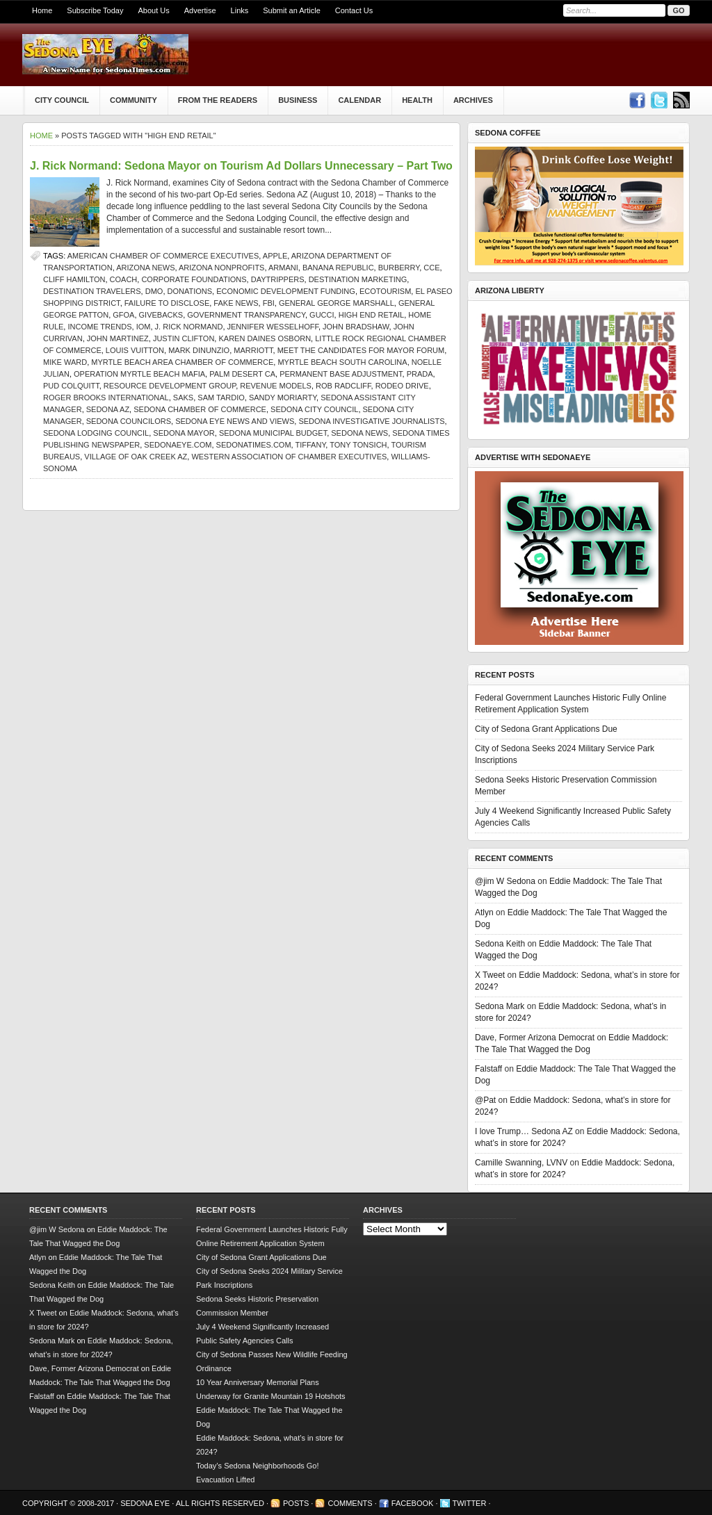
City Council (62, 100)
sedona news (359, 433)
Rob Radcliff (343, 386)
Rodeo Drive (402, 386)
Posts (296, 1503)
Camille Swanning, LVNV (521, 1163)
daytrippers (278, 279)
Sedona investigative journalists (371, 421)
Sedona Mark (499, 1006)
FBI (269, 303)
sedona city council (314, 409)
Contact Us (354, 10)
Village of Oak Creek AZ (135, 456)
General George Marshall (336, 303)
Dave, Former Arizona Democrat (534, 1037)
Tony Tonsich (358, 445)
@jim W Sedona (505, 881)
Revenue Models (276, 386)
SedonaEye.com (177, 445)
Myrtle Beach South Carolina (342, 362)
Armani (283, 267)
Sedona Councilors (128, 421)
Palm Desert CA (242, 374)
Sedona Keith (500, 944)
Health (417, 100)
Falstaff (488, 1069)
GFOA (123, 315)
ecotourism (385, 291)
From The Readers (217, 100)
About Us (153, 10)
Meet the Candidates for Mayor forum (361, 350)
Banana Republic (338, 267)
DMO (154, 291)
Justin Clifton (183, 338)
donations (190, 291)
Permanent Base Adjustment (341, 374)
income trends (99, 326)
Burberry (399, 267)
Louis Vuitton (135, 350)
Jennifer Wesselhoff (272, 326)
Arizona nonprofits (221, 267)
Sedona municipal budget (273, 433)
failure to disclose (166, 303)
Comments (349, 1503)
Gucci (321, 315)
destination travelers (92, 291)
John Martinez (118, 338)
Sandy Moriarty (282, 397)
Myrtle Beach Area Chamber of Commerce (182, 362)
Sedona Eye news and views (234, 421)
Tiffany (311, 445)
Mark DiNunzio (198, 350)
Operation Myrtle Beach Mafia (139, 374)
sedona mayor (183, 433)
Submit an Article (292, 10)
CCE (431, 267)
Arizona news (145, 267)
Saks (183, 397)
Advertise (200, 10)
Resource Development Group (170, 386)
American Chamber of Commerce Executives (163, 256)
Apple (275, 256)
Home (42, 10)
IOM (143, 326)
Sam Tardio (220, 397)
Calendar (359, 100)
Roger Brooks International (106, 397)
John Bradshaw (356, 326)
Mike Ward (65, 362)
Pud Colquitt (71, 386)
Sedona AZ (107, 409)
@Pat (485, 1100)
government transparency (246, 315)
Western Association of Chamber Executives (289, 456)
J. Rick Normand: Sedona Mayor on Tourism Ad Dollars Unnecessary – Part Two (241, 166)
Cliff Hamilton (74, 279)
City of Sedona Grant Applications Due (546, 729)
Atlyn (484, 912)
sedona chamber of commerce (200, 409)
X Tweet (490, 975)
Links (240, 10)
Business (297, 100)
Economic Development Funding (285, 291)
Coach (124, 279)
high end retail (372, 315)
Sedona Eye (146, 1503)
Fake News (235, 303)
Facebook (412, 1503)
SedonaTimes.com (253, 445)
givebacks (161, 315)
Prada (420, 374)
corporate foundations (193, 279)
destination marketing (358, 279)
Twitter (470, 1503)
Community (133, 100)
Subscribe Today (95, 10)
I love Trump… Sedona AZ (524, 1131)
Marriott (253, 350)
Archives (473, 100)
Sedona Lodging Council (96, 433)
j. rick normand (189, 326)
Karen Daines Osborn (264, 338)
